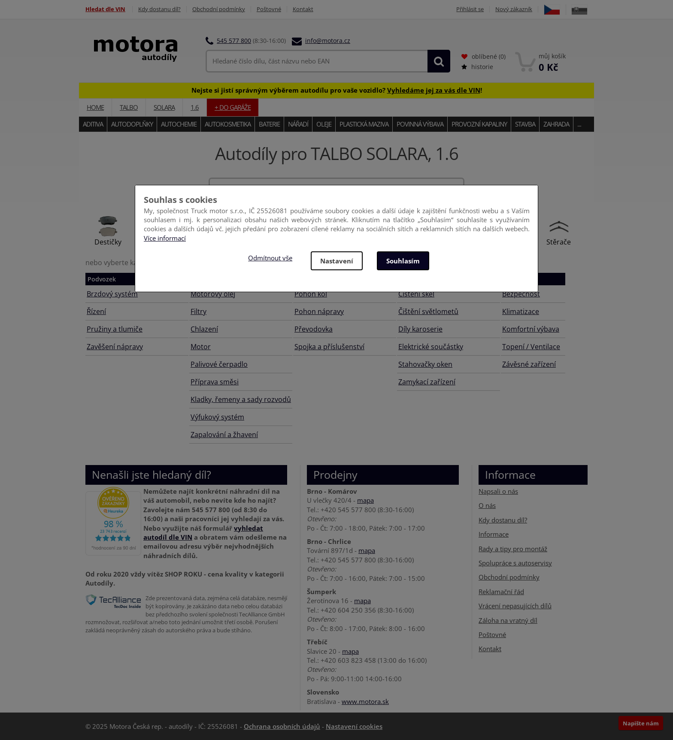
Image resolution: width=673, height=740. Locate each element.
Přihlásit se (470, 9)
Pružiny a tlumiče (114, 329)
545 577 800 (234, 40)
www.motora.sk (365, 701)
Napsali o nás (498, 491)
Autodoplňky (132, 124)
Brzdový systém (112, 294)
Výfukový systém (217, 417)
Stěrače (558, 242)
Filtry (198, 311)
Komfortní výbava (530, 329)
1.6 (195, 107)
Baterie (269, 124)
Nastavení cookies (354, 726)
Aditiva (93, 124)
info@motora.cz (327, 40)
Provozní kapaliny (479, 124)
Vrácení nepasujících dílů (515, 605)
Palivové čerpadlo (219, 364)
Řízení (96, 311)
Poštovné (269, 9)
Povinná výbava (420, 124)
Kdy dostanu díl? (159, 9)
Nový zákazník (513, 9)
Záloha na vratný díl (508, 620)
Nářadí (298, 124)
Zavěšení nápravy (115, 346)
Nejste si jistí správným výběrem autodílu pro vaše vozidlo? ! (336, 90)
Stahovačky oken (425, 364)
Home (95, 107)
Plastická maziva (364, 124)
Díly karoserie (420, 329)
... (579, 124)
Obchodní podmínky (218, 9)
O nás (487, 505)
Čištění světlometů (428, 311)
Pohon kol (310, 294)
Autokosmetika (228, 124)
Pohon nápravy (319, 311)
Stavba (525, 124)
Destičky (107, 242)
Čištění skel (416, 294)
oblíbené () (483, 56)
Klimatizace (520, 311)
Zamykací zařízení (426, 382)
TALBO (129, 107)
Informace (494, 534)
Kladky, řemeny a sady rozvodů (241, 399)
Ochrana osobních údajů (282, 726)
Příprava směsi (215, 382)
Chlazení (204, 329)
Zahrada (556, 124)
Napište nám (641, 723)
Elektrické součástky (430, 346)
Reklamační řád (501, 591)
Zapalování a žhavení (224, 434)
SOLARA (164, 107)
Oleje (323, 124)
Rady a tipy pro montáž (513, 548)
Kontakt (303, 9)
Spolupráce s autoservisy (515, 563)
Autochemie (179, 124)
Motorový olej (213, 294)
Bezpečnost (521, 294)
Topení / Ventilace (531, 346)
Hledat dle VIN (105, 9)
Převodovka (313, 329)
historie (477, 67)
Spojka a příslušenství (329, 346)
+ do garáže (233, 107)
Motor (201, 346)
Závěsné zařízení (529, 364)
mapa (365, 500)
